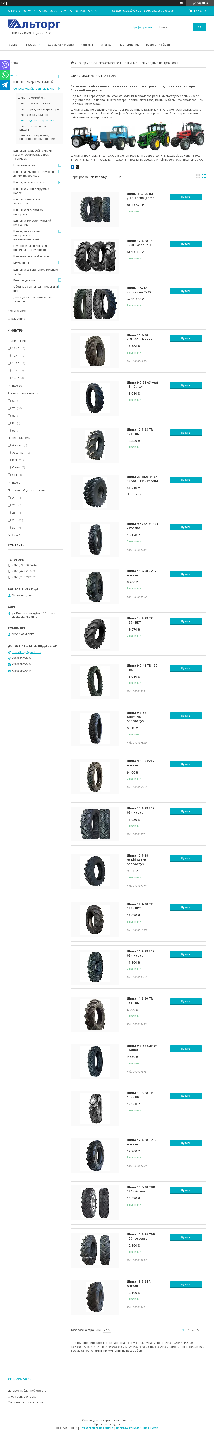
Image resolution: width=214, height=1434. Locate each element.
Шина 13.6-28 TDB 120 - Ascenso (141, 1189)
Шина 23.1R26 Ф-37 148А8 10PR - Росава (142, 479)
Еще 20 (17, 385)
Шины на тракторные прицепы (33, 127)
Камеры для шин (24, 280)
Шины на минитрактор (34, 103)
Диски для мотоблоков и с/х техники (32, 299)
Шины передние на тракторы (38, 109)
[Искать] (199, 27)
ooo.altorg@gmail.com (26, 652)
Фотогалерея (17, 311)
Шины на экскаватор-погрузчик (28, 212)
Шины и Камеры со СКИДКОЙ (33, 82)
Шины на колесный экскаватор (26, 201)
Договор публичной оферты (27, 1391)
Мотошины (21, 263)
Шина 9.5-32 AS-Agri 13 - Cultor (142, 384)
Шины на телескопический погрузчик (32, 222)
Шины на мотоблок (31, 98)
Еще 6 (16, 482)
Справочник (16, 318)
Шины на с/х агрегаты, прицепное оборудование (36, 137)
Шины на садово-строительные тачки (35, 271)
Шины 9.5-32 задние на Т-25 (139, 290)
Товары (31, 45)
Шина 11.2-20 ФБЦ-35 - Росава (140, 337)
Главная (13, 45)
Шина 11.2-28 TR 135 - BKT (140, 1095)
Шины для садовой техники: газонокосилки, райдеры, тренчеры (33, 154)
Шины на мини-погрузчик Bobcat (31, 191)
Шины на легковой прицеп (32, 256)
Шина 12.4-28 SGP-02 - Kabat (141, 810)
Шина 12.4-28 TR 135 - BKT (140, 906)
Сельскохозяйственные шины (113, 63)
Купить (186, 196)
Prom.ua (127, 1420)
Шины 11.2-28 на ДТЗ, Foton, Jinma (141, 196)
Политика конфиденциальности (137, 1428)
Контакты (87, 45)
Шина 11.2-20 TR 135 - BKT (140, 1000)
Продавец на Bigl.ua (107, 1424)
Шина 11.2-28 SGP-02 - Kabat (141, 953)
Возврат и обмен (158, 45)
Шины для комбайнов (33, 115)
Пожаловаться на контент (96, 1428)
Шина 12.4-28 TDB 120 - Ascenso (141, 1236)
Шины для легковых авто (30, 182)
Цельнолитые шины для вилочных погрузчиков (30, 248)
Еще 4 (16, 535)
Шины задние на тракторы (37, 120)
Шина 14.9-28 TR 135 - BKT (140, 620)
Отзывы (106, 45)
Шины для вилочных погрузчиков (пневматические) (27, 235)
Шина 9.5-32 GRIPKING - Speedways (136, 716)
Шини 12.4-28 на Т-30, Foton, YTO (140, 243)
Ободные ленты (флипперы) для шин (35, 288)
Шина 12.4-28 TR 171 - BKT (140, 431)
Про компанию (129, 45)
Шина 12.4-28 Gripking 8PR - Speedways (137, 859)
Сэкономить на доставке (25, 1402)
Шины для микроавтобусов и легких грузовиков (33, 174)
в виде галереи (198, 177)
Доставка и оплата (61, 45)
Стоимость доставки (22, 1396)
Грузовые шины (24, 165)
